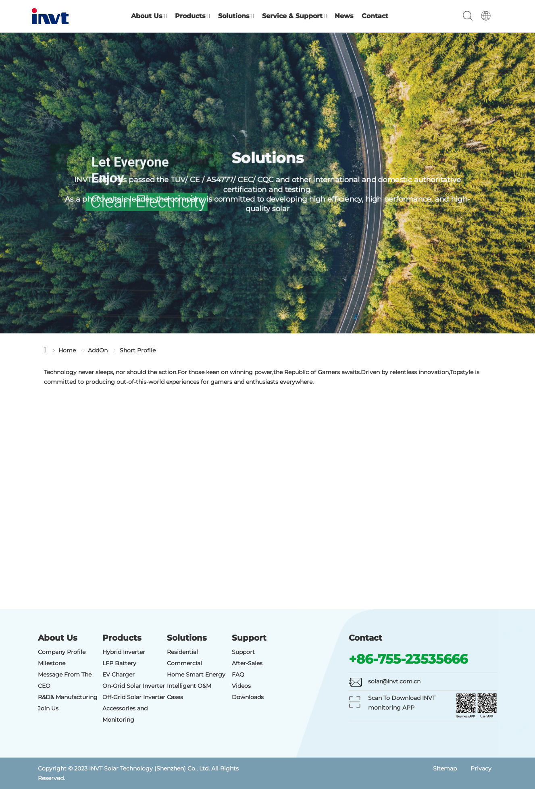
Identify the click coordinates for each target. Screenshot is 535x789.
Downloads (248, 697)
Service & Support (294, 16)
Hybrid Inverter (123, 652)
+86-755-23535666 (408, 659)
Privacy (480, 768)
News (344, 16)
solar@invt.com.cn (394, 681)
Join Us (48, 708)
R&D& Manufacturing (68, 697)
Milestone (51, 663)
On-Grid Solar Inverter (133, 685)
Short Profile (138, 350)
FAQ (238, 674)
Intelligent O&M (189, 685)
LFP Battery (119, 663)
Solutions (236, 16)
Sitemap (445, 768)
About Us (149, 16)
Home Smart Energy (196, 674)
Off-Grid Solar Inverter (133, 697)
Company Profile (61, 652)
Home (67, 350)
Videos (241, 685)
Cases (175, 697)
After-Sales (247, 663)
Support (243, 652)
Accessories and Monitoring (125, 714)
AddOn (98, 350)
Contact (375, 16)
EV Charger (118, 674)
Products (192, 16)
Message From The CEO (65, 680)
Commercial (184, 663)
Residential (182, 652)
